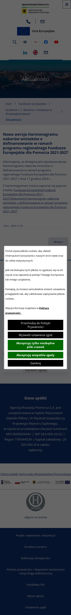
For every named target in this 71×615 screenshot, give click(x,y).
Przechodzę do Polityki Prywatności (35, 325)
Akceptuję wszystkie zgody (35, 355)
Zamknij (35, 363)
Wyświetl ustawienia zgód (35, 335)
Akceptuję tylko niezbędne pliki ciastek (35, 345)
